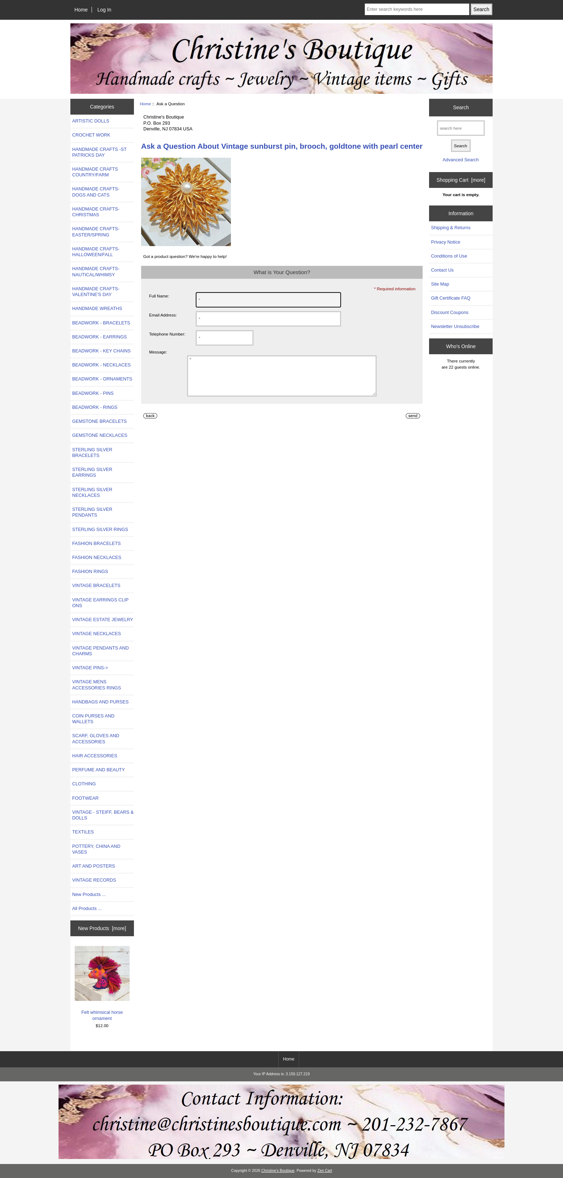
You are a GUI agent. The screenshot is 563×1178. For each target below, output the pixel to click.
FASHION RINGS (90, 571)
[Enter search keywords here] (417, 9)
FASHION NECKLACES (96, 557)
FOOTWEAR (85, 798)
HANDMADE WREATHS (97, 308)
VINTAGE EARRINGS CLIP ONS (100, 602)
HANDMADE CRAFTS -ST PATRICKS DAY (99, 152)
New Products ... (89, 894)
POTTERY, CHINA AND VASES (96, 849)
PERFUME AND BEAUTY (98, 769)
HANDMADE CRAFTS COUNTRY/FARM (95, 171)
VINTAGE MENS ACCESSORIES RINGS (96, 684)
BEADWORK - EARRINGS (99, 336)
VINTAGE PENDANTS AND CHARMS (100, 650)
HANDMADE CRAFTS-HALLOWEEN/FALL (96, 251)
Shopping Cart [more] (461, 180)
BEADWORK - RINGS (94, 407)
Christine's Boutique (278, 1171)
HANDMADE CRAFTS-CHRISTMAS (96, 211)
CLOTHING (84, 783)
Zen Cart (324, 1171)
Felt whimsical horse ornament (102, 983)
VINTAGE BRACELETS (96, 585)
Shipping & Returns (450, 227)
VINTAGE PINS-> (90, 667)
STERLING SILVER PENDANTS (92, 512)
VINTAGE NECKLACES (96, 633)
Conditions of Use (449, 256)
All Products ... (87, 908)
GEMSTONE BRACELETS (99, 421)
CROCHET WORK (91, 135)
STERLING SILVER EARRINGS (92, 472)
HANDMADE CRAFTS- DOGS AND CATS (96, 191)
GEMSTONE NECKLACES (99, 435)
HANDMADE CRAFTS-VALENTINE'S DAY (96, 291)
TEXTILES (83, 832)
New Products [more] (102, 928)
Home (81, 10)
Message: (158, 352)
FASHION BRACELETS (96, 543)
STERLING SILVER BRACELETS (92, 452)
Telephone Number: (167, 334)
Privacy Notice (445, 242)
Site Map (440, 284)
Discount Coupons (449, 312)
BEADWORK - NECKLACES (101, 365)
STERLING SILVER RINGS (100, 529)
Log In (104, 10)
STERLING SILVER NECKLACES (92, 492)
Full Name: (159, 296)
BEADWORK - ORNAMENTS (102, 379)
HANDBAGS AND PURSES (100, 702)
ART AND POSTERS (93, 866)
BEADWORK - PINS (92, 393)
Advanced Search (461, 159)
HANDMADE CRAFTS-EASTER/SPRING (96, 231)
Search (461, 107)
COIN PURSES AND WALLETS (93, 718)
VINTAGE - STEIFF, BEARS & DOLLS (103, 815)
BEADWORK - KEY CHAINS (101, 351)
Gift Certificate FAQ (450, 298)
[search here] (461, 128)
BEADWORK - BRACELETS (101, 322)
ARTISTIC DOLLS (90, 121)
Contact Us (442, 270)
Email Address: (163, 315)
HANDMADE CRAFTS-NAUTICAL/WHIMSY (96, 271)
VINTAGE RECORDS (94, 880)
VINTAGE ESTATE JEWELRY (102, 619)
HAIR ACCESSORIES (94, 755)
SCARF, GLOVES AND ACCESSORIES (95, 738)
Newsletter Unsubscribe (455, 326)
